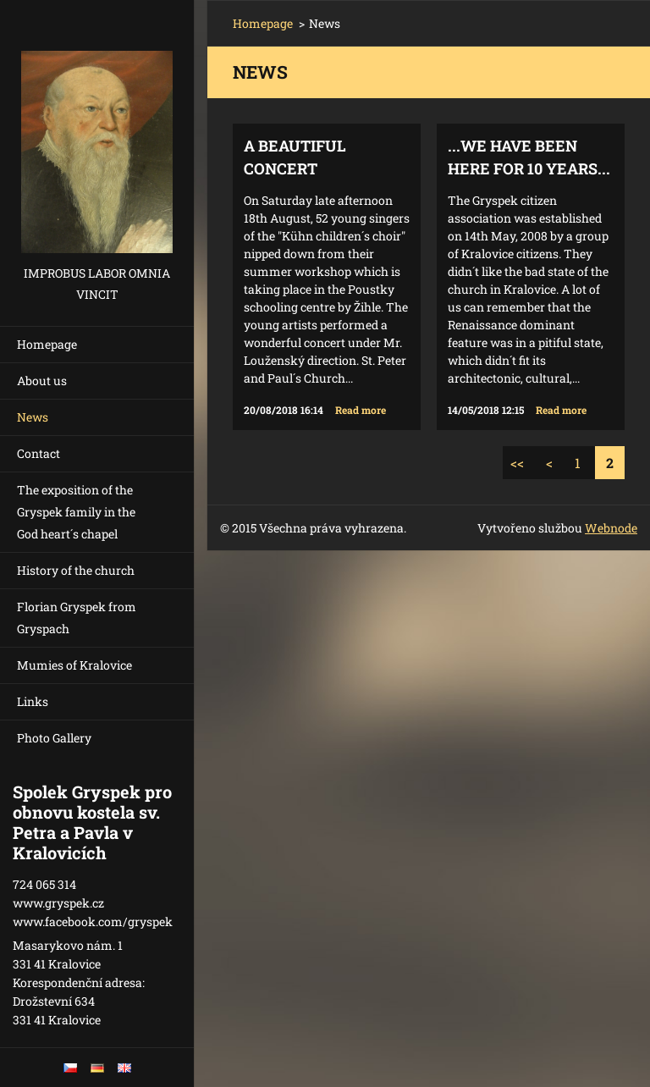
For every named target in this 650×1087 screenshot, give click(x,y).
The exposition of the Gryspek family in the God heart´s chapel (76, 512)
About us (42, 380)
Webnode (611, 528)
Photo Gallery (54, 738)
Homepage (47, 344)
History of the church (76, 570)
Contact (38, 453)
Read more (360, 410)
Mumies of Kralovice (74, 665)
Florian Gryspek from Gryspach (76, 618)
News (32, 417)
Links (32, 701)
